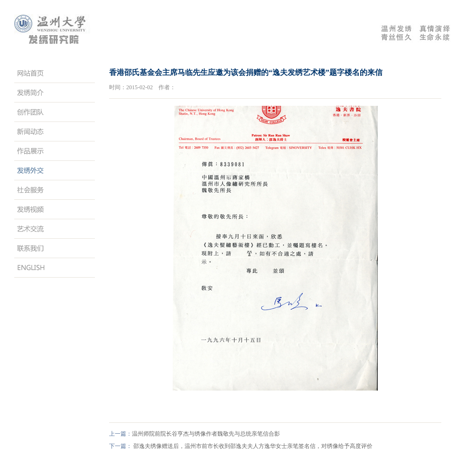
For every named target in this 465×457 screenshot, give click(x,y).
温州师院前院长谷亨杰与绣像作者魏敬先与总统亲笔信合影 (206, 433)
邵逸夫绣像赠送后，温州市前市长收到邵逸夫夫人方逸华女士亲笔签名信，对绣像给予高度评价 (252, 446)
